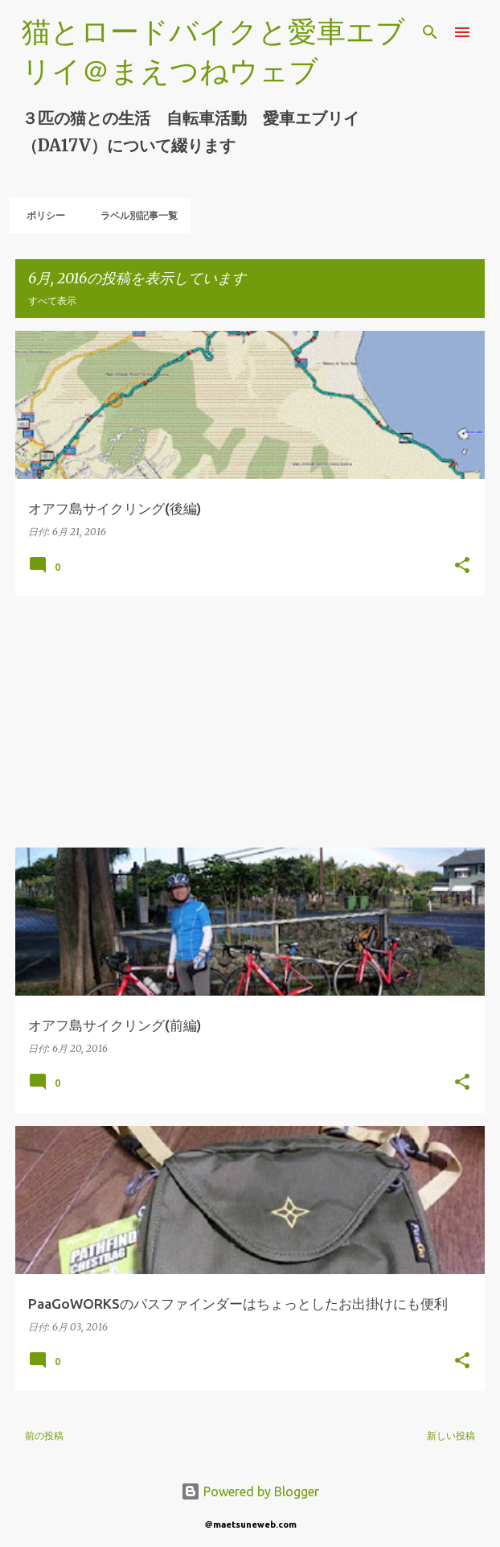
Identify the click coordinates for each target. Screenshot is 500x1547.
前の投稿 (44, 1435)
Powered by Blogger (250, 1491)
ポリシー (41, 215)
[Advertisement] (250, 722)
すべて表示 (52, 300)
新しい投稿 (451, 1435)
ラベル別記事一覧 (134, 215)
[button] (462, 566)
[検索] (430, 32)
